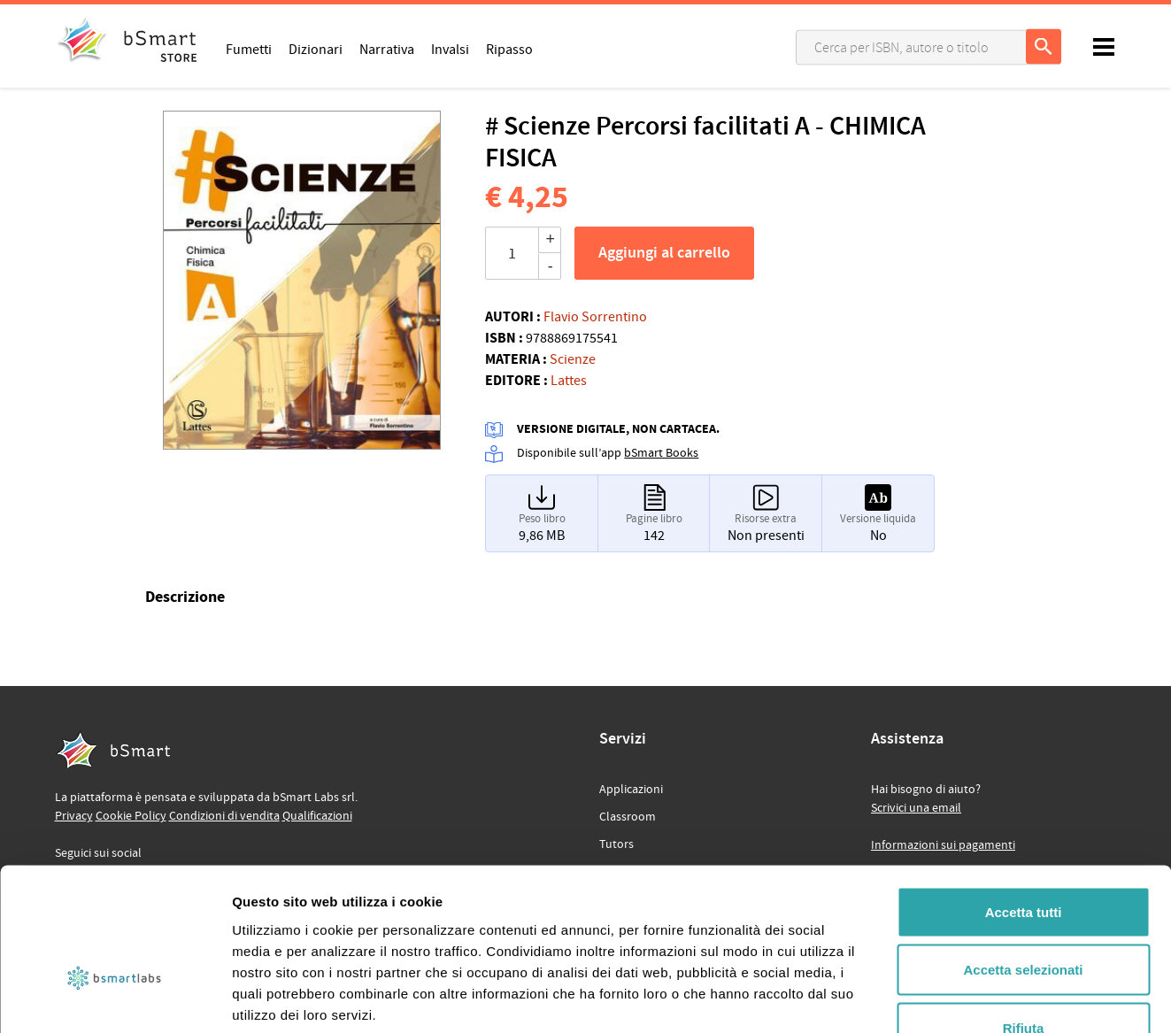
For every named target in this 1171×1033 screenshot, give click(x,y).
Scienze (573, 359)
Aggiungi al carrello (664, 253)
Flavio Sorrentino (595, 317)
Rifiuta (1023, 916)
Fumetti (249, 49)
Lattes (569, 380)
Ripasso (509, 49)
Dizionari (316, 49)
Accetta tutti (1023, 800)
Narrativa (386, 49)
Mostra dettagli (931, 998)
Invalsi (450, 49)
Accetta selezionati (1022, 859)
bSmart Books (661, 453)
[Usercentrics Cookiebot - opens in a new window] (114, 998)
